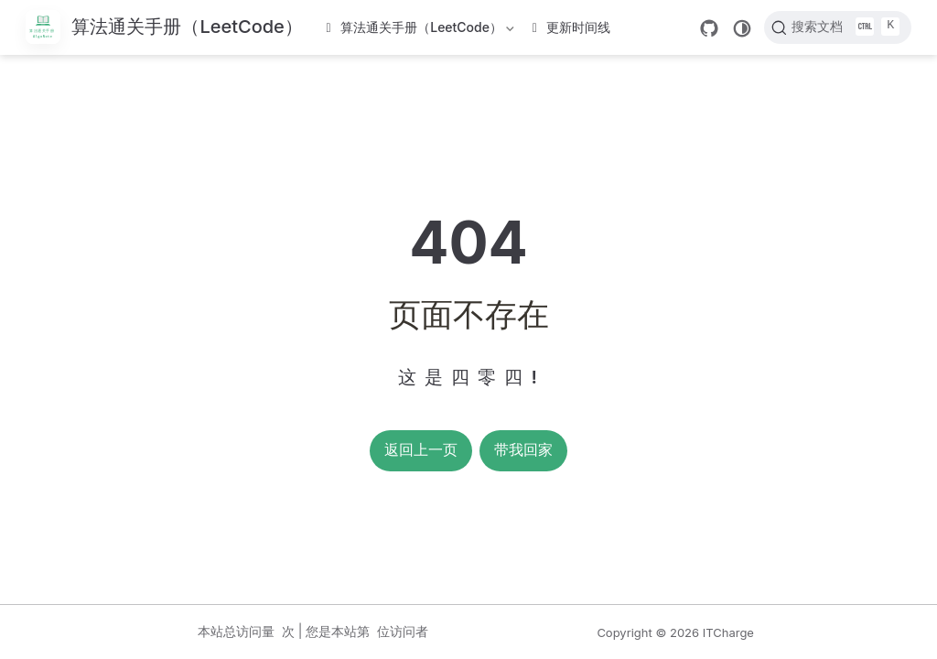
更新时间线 (572, 27)
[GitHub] (709, 28)
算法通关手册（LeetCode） (422, 30)
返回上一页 (421, 450)
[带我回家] (164, 28)
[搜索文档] (837, 27)
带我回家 (523, 450)
